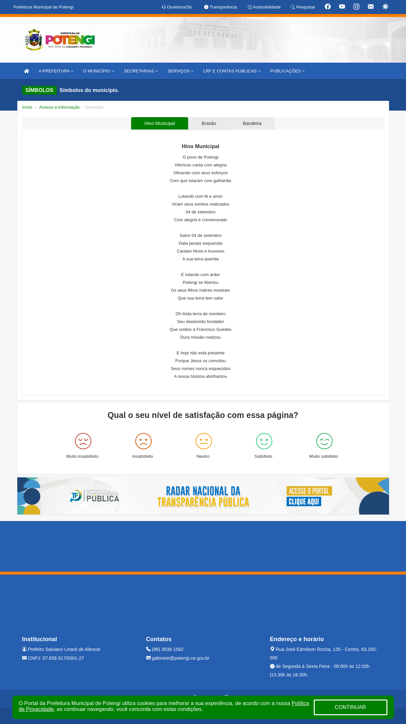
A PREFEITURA (56, 71)
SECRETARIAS (141, 71)
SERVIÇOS (181, 71)
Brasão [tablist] (209, 123)
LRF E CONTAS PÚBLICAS (232, 71)
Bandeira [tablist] (253, 123)
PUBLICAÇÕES (287, 71)
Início (27, 107)
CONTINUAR (350, 707)
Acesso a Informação (59, 107)
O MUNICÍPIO (98, 71)
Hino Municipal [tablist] (159, 123)
